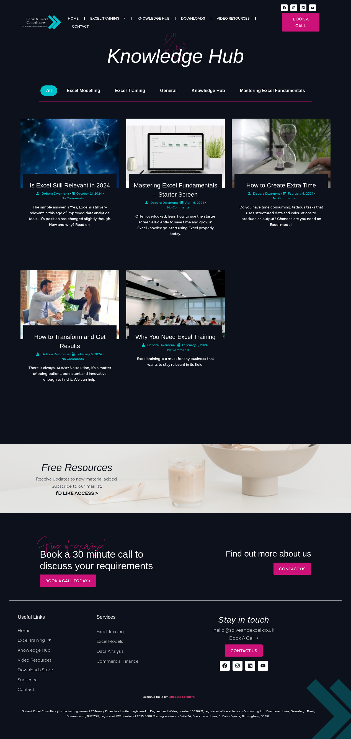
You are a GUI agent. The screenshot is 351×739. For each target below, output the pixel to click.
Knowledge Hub (153, 17)
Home (73, 17)
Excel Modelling (83, 90)
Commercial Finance (117, 661)
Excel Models (110, 641)
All (48, 90)
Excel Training (108, 18)
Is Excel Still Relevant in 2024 (70, 185)
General (168, 90)
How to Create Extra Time (281, 185)
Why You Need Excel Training (175, 336)
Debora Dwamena (55, 193)
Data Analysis (110, 651)
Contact (80, 25)
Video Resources (233, 17)
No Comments (72, 358)
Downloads (193, 17)
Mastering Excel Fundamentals (272, 90)
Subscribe (28, 679)
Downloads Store (35, 669)
